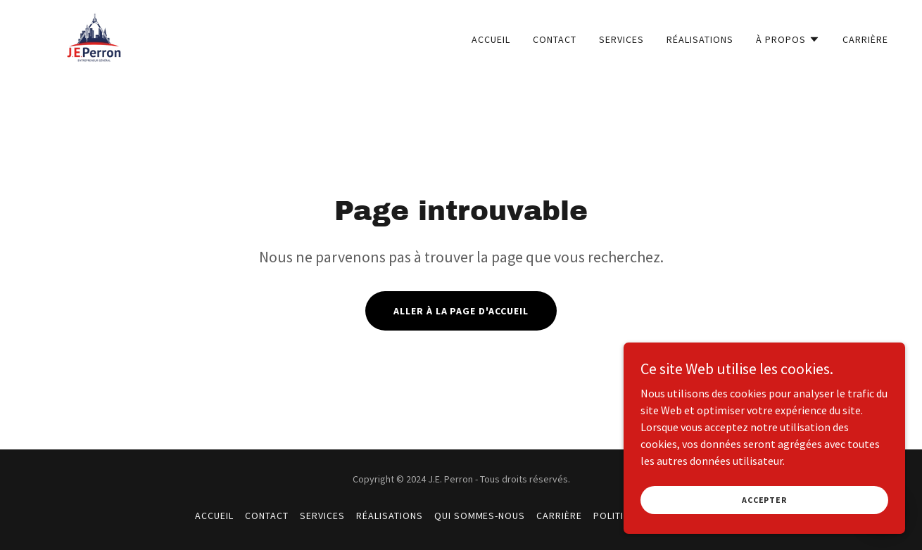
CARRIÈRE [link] (865, 39)
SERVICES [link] (621, 39)
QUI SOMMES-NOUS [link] (480, 515)
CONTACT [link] (554, 39)
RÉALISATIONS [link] (700, 39)
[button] (788, 39)
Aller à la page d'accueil (461, 311)
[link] (94, 36)
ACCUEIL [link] (491, 39)
